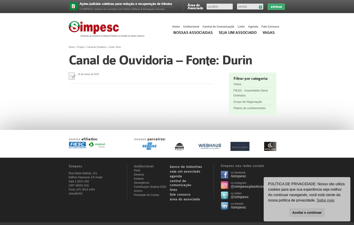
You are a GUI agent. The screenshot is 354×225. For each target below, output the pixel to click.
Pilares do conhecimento (249, 108)
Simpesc (108, 29)
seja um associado (185, 172)
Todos (237, 84)
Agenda (253, 26)
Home (176, 26)
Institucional (191, 26)
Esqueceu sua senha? (260, 7)
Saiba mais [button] (325, 200)
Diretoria (139, 174)
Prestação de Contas (146, 195)
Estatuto (139, 178)
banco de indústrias (186, 167)
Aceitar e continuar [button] (307, 212)
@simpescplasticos (247, 186)
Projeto (80, 47)
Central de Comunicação (218, 26)
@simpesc (240, 197)
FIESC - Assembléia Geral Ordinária (250, 93)
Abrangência (141, 182)
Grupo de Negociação (247, 101)
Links (241, 26)
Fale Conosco (270, 26)
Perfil (137, 170)
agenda (176, 176)
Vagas (268, 32)
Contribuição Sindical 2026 (150, 186)
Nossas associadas (193, 32)
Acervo (138, 190)
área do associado (185, 199)
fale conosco (180, 195)
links (173, 190)
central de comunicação (180, 183)
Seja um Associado (238, 32)
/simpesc (238, 176)
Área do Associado (195, 6)
